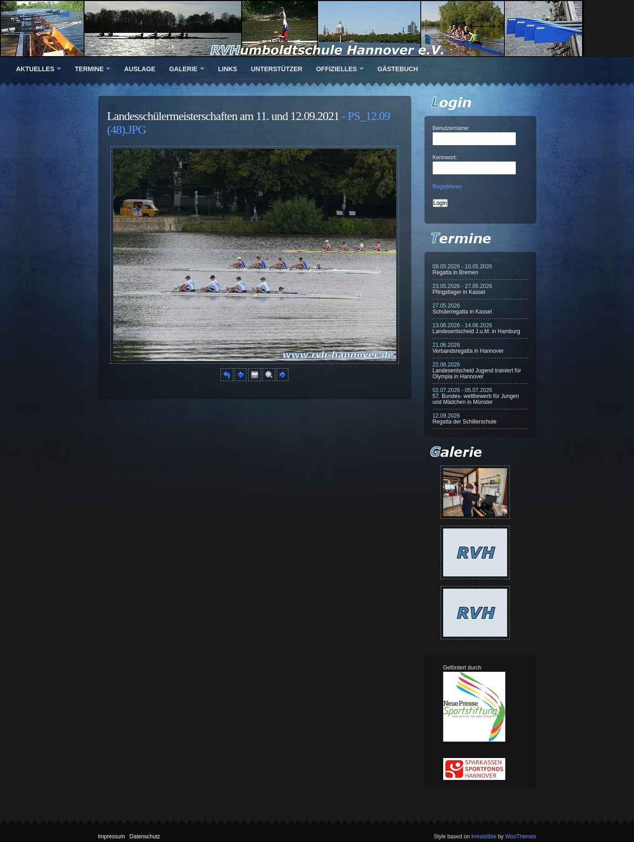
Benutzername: (451, 128)
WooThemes (520, 836)
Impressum (111, 836)
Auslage (139, 69)
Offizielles (336, 69)
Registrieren (447, 186)
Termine (89, 69)
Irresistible (484, 836)
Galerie (183, 69)
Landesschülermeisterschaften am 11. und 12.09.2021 (223, 116)
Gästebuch (397, 69)
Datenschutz (145, 836)
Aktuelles (35, 69)
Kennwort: (445, 157)
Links (227, 69)
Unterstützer (277, 69)
